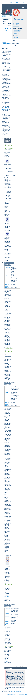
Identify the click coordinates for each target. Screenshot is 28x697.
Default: (7, 275)
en (9, 27)
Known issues (17, 31)
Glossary (21, 2)
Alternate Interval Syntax (19, 19)
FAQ (17, 2)
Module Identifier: (7, 43)
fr (5, 28)
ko (10, 28)
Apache (4, 15)
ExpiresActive (16, 23)
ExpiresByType (16, 24)
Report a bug (16, 33)
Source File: (6, 45)
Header (4, 112)
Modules (8, 2)
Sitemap (25, 2)
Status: (4, 42)
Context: (7, 279)
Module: (7, 287)
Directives (13, 2)
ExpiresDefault (16, 26)
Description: (6, 30)
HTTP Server (9, 15)
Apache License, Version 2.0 (17, 691)
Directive (8, 264)
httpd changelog (17, 30)
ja (7, 28)
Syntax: (7, 272)
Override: (7, 284)
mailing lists (11, 684)
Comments (16, 37)
